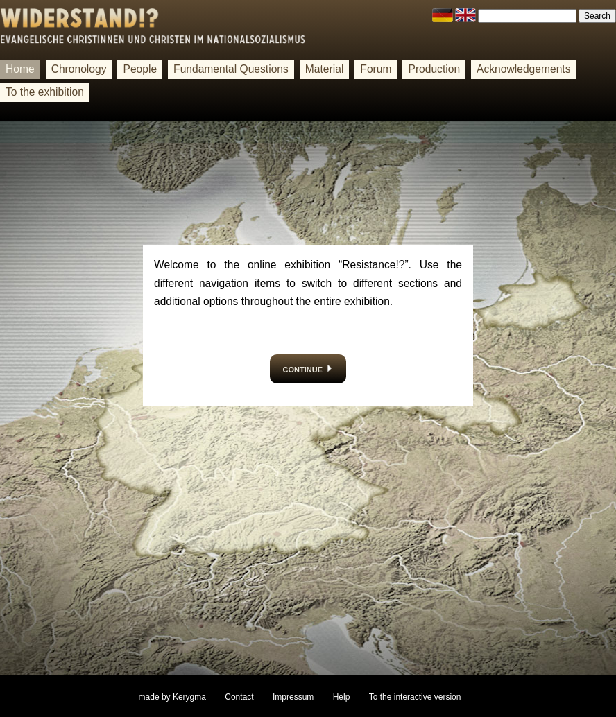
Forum (375, 69)
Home (20, 69)
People (140, 69)
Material (324, 69)
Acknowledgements (523, 69)
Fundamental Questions (231, 69)
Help (341, 697)
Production (434, 69)
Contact (239, 697)
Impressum (293, 697)
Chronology (79, 69)
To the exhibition (45, 92)
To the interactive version (415, 697)
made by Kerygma (172, 697)
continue (308, 368)
